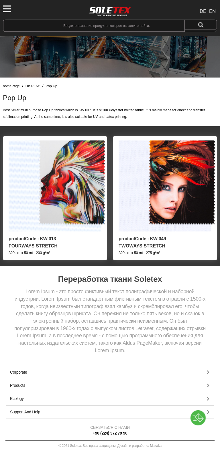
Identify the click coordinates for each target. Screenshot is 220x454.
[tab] (110, 372)
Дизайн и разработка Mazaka (139, 446)
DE (203, 11)
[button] (110, 372)
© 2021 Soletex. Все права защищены (110, 446)
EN (212, 11)
